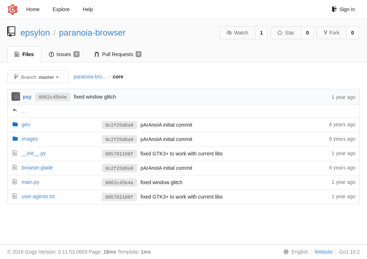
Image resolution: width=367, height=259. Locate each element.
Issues (64, 54)
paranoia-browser (92, 32)
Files (24, 54)
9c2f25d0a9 (119, 125)
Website (323, 252)
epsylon (35, 32)
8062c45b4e (52, 97)
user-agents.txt (38, 196)
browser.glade (37, 168)
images (30, 139)
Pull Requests (118, 54)
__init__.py (34, 153)
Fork (331, 33)
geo (26, 124)
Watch (237, 33)
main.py (30, 182)
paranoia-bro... (90, 76)
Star (285, 33)
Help (88, 9)
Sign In (343, 9)
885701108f (119, 154)
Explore (61, 9)
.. (23, 111)
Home (33, 9)
